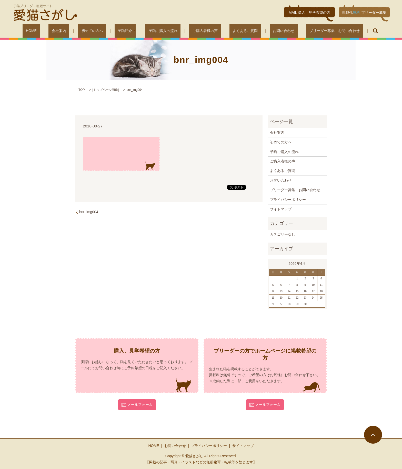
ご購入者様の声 (200, 31)
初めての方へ (103, 31)
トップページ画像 (105, 90)
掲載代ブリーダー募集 (364, 12)
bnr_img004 (88, 212)
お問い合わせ (266, 31)
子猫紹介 (130, 31)
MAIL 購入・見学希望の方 (309, 12)
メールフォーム (137, 404)
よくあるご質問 (234, 31)
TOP (81, 90)
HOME (55, 31)
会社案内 (76, 31)
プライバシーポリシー (288, 200)
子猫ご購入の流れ (164, 31)
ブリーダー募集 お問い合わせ (311, 31)
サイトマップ (281, 209)
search (348, 31)
